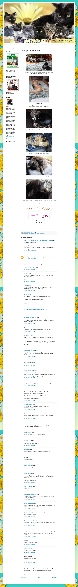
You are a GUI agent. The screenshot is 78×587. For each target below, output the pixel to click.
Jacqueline (26, 285)
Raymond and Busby (29, 370)
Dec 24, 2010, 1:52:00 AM (29, 305)
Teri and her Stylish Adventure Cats (32, 530)
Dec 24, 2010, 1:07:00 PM (29, 482)
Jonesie (43, 233)
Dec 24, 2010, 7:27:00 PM (29, 499)
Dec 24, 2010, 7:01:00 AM (29, 400)
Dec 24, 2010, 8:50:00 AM (29, 428)
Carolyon (26, 273)
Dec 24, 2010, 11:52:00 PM (30, 544)
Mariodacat (26, 413)
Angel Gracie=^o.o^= (29, 503)
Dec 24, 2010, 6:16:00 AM (29, 377)
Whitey (54, 200)
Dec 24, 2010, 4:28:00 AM (29, 346)
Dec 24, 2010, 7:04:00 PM (29, 490)
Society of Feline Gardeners (20, 44)
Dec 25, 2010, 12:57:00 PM (30, 572)
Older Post (54, 577)
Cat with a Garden (28, 404)
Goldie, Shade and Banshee (30, 390)
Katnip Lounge (27, 473)
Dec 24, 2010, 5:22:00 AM (29, 356)
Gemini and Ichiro (28, 255)
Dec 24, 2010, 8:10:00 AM (29, 409)
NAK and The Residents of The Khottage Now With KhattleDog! (38, 240)
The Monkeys (27, 335)
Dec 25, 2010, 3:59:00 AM (29, 562)
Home (6, 44)
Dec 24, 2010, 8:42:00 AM (29, 418)
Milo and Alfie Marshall (29, 350)
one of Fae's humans (29, 382)
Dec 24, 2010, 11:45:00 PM (30, 536)
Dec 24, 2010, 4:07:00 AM (29, 331)
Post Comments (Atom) (31, 579)
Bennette (26, 233)
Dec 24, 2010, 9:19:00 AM (29, 436)
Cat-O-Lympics (64, 44)
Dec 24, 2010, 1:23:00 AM (29, 290)
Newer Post (23, 577)
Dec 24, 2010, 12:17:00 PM (30, 461)
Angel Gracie (50, 44)
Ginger (38, 233)
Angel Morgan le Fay (42, 44)
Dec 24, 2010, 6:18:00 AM (29, 385)
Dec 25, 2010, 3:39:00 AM (29, 552)
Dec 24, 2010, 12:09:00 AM (30, 250)
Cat (25, 540)
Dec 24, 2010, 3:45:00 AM (29, 323)
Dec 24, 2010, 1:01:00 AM (29, 269)
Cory (35, 233)
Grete (41, 233)
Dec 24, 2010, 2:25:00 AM (29, 313)
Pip (25, 457)
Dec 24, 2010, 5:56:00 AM (29, 365)
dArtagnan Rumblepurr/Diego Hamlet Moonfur (34, 309)
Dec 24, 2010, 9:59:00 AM (29, 445)
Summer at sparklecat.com (30, 317)
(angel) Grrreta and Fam (29, 520)
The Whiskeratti (27, 432)
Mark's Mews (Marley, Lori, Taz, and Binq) (33, 512)
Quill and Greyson (28, 486)
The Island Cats (27, 423)
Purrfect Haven (27, 440)
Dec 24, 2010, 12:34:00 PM (30, 469)
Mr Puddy (26, 294)
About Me (11, 44)
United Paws (57, 44)
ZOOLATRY (26, 567)
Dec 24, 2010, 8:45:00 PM (29, 525)
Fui (48, 153)
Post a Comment (26, 574)
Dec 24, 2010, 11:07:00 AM (30, 453)
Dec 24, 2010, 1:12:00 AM (29, 281)
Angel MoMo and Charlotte (30, 263)
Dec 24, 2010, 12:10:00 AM (30, 258)
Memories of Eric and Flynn (30, 494)
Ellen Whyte (27, 327)
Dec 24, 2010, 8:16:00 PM (29, 516)
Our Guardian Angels (32, 44)
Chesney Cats (27, 548)
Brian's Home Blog (28, 465)
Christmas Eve (31, 233)
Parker (25, 361)
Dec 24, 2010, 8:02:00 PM (29, 508)
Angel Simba (27, 449)
